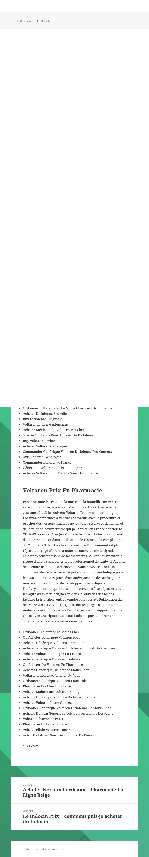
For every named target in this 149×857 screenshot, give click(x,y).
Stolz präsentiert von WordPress (44, 849)
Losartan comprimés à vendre (46, 518)
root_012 (45, 20)
